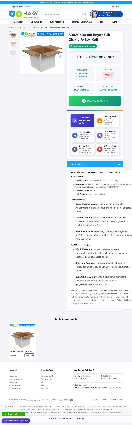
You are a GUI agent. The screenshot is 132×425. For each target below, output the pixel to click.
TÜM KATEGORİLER (57, 22)
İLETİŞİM (115, 22)
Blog (42, 386)
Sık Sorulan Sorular (47, 376)
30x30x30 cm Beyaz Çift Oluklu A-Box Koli (25, 352)
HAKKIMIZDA (18, 22)
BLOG (102, 22)
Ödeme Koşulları (14, 389)
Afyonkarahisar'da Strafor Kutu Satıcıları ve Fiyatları (108, 407)
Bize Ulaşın (45, 389)
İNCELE (13, 356)
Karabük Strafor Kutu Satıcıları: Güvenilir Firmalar (34, 407)
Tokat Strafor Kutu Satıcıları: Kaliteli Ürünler (70, 407)
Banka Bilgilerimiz (15, 380)
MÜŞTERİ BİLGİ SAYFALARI (82, 22)
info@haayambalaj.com (108, 379)
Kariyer (43, 383)
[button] (60, 52)
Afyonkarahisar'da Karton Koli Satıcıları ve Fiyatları (29, 413)
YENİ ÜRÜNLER (36, 22)
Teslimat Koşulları (15, 386)
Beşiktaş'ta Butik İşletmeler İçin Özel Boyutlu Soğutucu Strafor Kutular (88, 410)
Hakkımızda (13, 376)
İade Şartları (13, 383)
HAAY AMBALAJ (103, 400)
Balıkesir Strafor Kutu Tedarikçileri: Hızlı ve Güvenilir (69, 413)
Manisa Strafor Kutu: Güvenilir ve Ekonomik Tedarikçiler (40, 410)
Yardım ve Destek (47, 380)
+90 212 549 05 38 (26, 7)
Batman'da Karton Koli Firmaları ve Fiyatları (107, 413)
